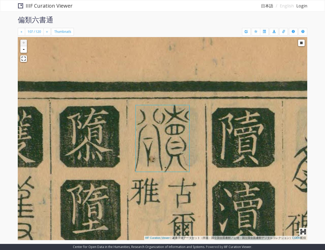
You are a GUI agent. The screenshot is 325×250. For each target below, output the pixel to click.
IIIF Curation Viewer (45, 5)
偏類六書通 (35, 19)
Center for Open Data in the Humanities (101, 247)
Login (301, 6)
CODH (296, 237)
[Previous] (21, 32)
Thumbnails (62, 31)
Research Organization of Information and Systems (167, 247)
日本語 (267, 6)
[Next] (47, 32)
